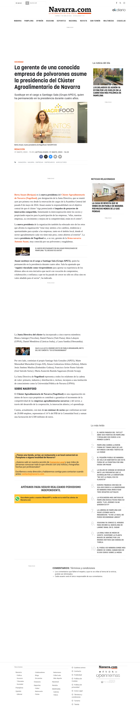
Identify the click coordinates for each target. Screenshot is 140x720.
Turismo (77, 701)
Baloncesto (39, 691)
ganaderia (22, 162)
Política (19, 675)
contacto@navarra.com (33, 474)
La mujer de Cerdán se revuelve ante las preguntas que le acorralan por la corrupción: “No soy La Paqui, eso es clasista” (111, 475)
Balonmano (57, 672)
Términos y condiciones (82, 568)
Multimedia (108, 21)
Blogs (37, 675)
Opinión (39, 21)
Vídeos (55, 695)
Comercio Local (57, 462)
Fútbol (37, 688)
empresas (39, 162)
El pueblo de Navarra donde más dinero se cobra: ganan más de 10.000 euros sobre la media (111, 550)
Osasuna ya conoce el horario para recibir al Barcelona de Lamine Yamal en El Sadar (110, 525)
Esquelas (121, 21)
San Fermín (95, 21)
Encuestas (38, 678)
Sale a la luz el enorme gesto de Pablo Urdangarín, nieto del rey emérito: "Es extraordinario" (59, 349)
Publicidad (78, 675)
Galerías (56, 692)
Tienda (76, 704)
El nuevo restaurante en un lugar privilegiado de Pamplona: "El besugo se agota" (56, 249)
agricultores (61, 162)
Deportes (61, 21)
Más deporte (57, 678)
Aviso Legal (78, 691)
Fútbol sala (57, 675)
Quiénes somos (79, 668)
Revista (83, 21)
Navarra (18, 21)
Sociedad (20, 684)
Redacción (19, 149)
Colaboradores (40, 672)
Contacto (77, 671)
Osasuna (50, 21)
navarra (31, 162)
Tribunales (20, 681)
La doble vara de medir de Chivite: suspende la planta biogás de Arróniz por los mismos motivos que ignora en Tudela (110, 537)
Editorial (19, 694)
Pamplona (28, 21)
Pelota (37, 694)
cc (116, 672)
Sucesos (20, 678)
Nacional (73, 21)
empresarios (50, 162)
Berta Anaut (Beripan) (25, 194)
